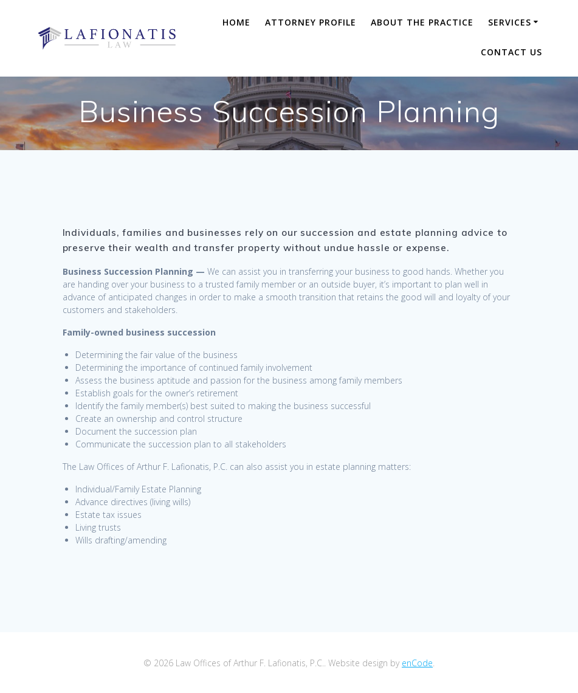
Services (509, 22)
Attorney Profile (310, 22)
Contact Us (511, 52)
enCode (417, 663)
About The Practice (422, 22)
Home (236, 22)
